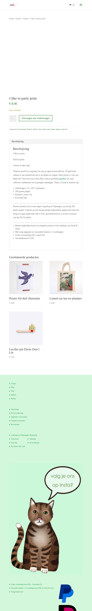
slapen (58, 129)
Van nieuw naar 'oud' (18, 446)
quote (53, 129)
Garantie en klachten (18, 421)
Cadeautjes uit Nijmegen (19, 435)
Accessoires (22, 129)
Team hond (14, 439)
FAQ (12, 391)
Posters (18, 18)
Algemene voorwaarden (19, 417)
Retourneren (15, 424)
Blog (12, 387)
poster (44, 129)
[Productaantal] (12, 118)
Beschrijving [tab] (18, 141)
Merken (13, 395)
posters (63, 178)
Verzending (15, 409)
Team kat (14, 443)
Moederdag (33, 435)
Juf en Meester (34, 443)
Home (11, 18)
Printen (13, 399)
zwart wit (64, 129)
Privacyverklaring (17, 413)
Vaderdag (32, 439)
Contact (13, 384)
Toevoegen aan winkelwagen (36, 118)
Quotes (26, 18)
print (48, 129)
